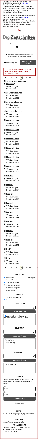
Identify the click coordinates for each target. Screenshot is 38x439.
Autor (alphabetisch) (12, 280)
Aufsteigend (9, 278)
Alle (6, 300)
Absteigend (31, 278)
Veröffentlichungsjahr (12, 288)
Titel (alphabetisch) (11, 282)
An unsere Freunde (14, 93)
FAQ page (24, 17)
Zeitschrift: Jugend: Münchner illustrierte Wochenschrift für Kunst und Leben (19, 55)
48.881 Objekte (10, 62)
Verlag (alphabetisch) (12, 285)
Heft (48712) (10, 343)
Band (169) (9, 340)
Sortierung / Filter (27, 62)
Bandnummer (9, 290)
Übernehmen (19, 399)
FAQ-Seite (24, 3)
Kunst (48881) (10, 364)
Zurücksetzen (19, 403)
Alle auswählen (19, 312)
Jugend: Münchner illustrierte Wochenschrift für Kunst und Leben (16, 317)
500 (30, 78)
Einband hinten (12, 120)
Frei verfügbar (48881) (12, 297)
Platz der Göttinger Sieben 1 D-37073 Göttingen (14, 430)
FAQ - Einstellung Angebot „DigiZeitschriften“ (19, 414)
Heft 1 (8, 249)
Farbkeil (9, 175)
